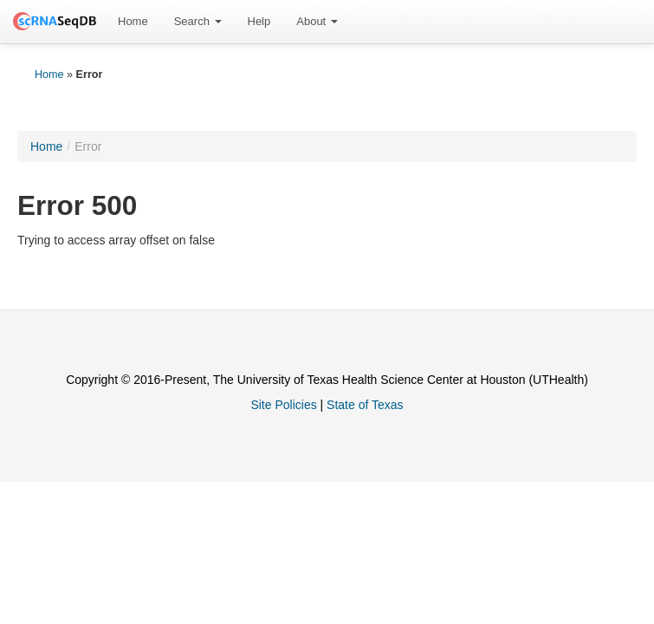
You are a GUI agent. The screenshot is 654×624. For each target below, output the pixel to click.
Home (133, 21)
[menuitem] (133, 21)
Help (259, 21)
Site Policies (283, 405)
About (317, 21)
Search (198, 21)
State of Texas (365, 405)
